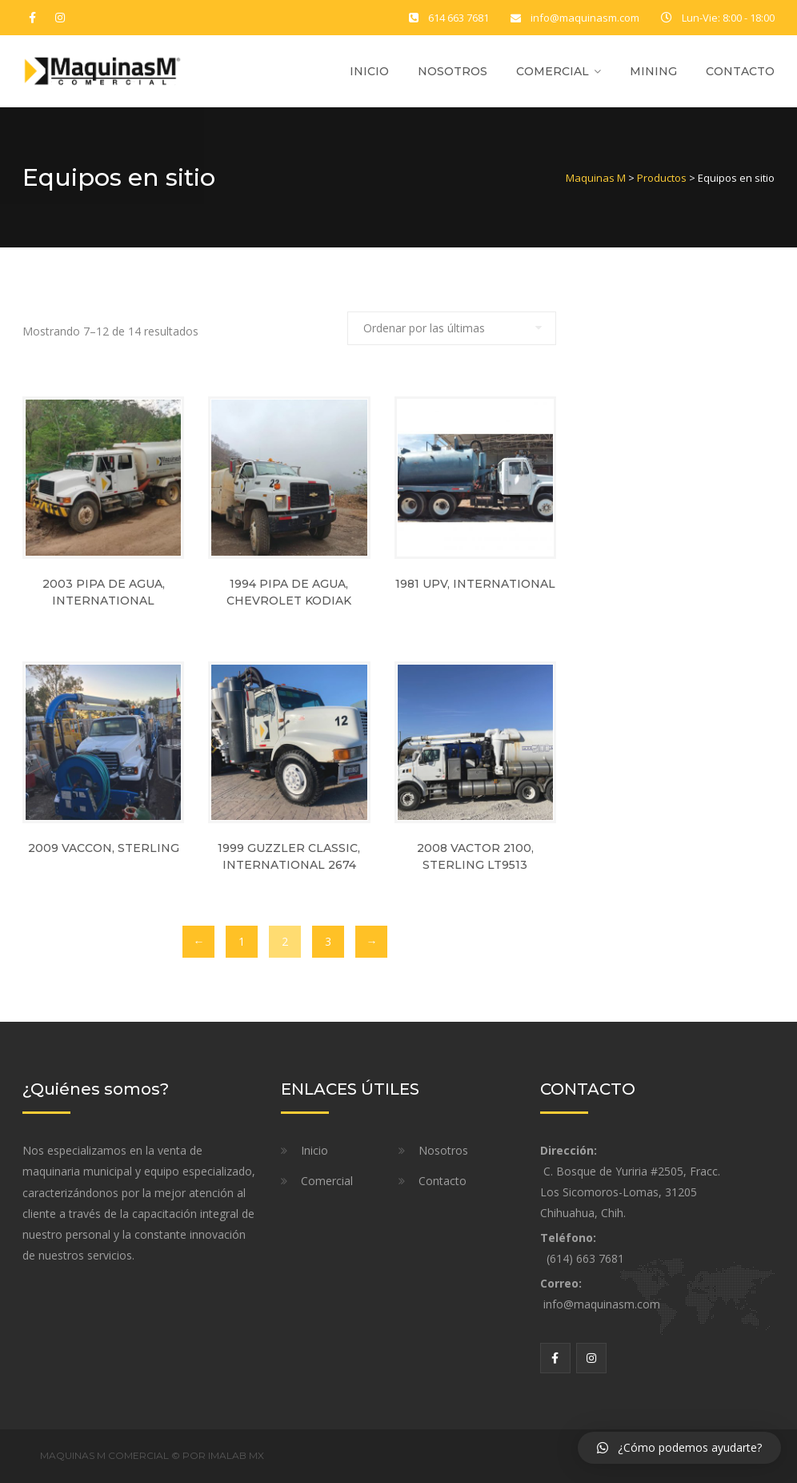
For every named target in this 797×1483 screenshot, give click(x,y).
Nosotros (452, 71)
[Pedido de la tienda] (451, 328)
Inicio (369, 71)
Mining (653, 71)
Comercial (552, 71)
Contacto (740, 71)
